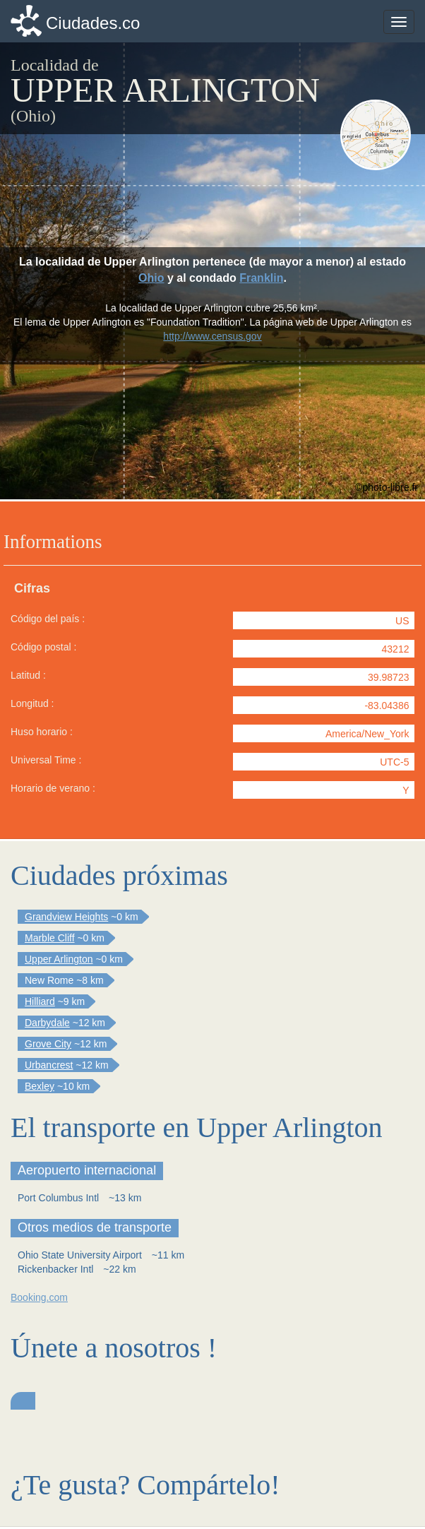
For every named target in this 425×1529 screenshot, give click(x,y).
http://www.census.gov (212, 336)
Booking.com (39, 1297)
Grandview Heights (66, 916)
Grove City (48, 1043)
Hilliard (40, 1001)
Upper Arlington (59, 959)
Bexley (39, 1086)
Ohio (151, 278)
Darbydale (47, 1022)
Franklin (261, 278)
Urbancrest (49, 1065)
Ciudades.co (93, 22)
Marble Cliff (50, 938)
